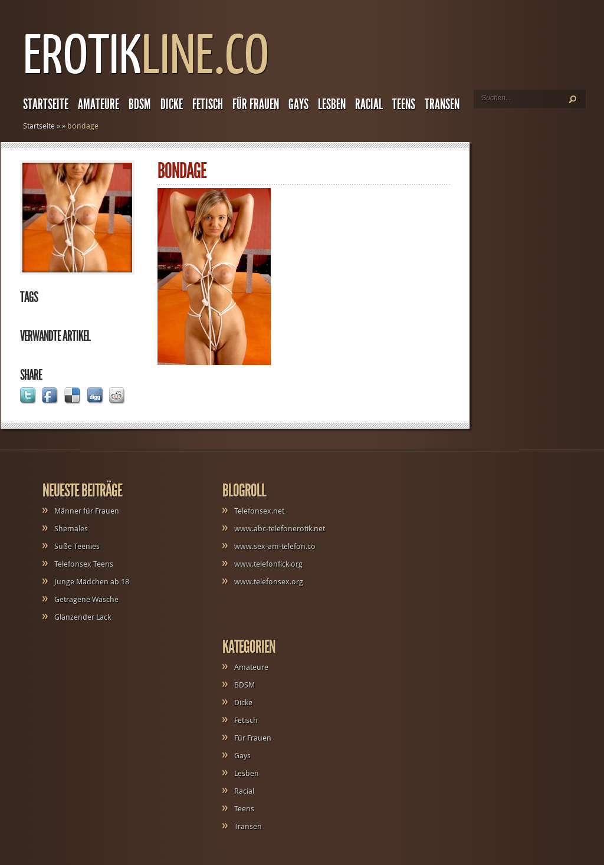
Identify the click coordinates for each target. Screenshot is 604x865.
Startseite (45, 104)
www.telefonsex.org (268, 581)
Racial (369, 104)
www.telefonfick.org (268, 564)
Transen (442, 104)
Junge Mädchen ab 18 (91, 581)
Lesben (332, 104)
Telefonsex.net (259, 510)
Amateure (98, 104)
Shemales (71, 528)
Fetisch (207, 104)
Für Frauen (255, 104)
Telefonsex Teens (83, 564)
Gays (298, 104)
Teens (403, 104)
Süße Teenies (77, 546)
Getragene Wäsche (86, 599)
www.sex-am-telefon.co (275, 546)
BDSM (140, 104)
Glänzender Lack (82, 617)
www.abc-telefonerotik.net (279, 528)
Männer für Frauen (86, 510)
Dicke (171, 104)
